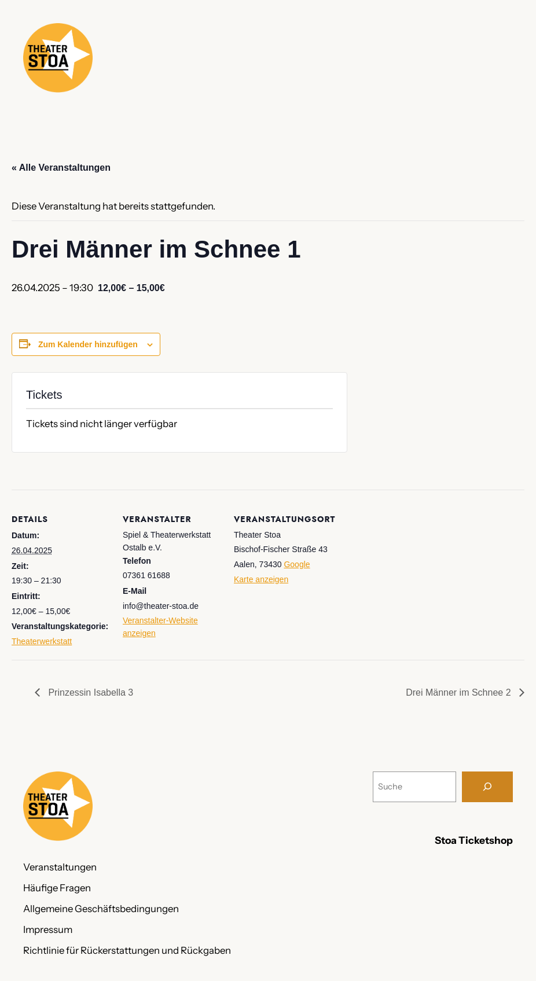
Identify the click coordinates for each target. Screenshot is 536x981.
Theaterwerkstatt (42, 641)
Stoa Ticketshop (474, 840)
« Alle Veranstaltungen (61, 167)
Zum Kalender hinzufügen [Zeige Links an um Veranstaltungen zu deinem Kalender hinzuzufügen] (88, 344)
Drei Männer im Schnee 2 (459, 692)
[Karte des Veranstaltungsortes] (406, 569)
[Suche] (487, 786)
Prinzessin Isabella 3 (89, 692)
